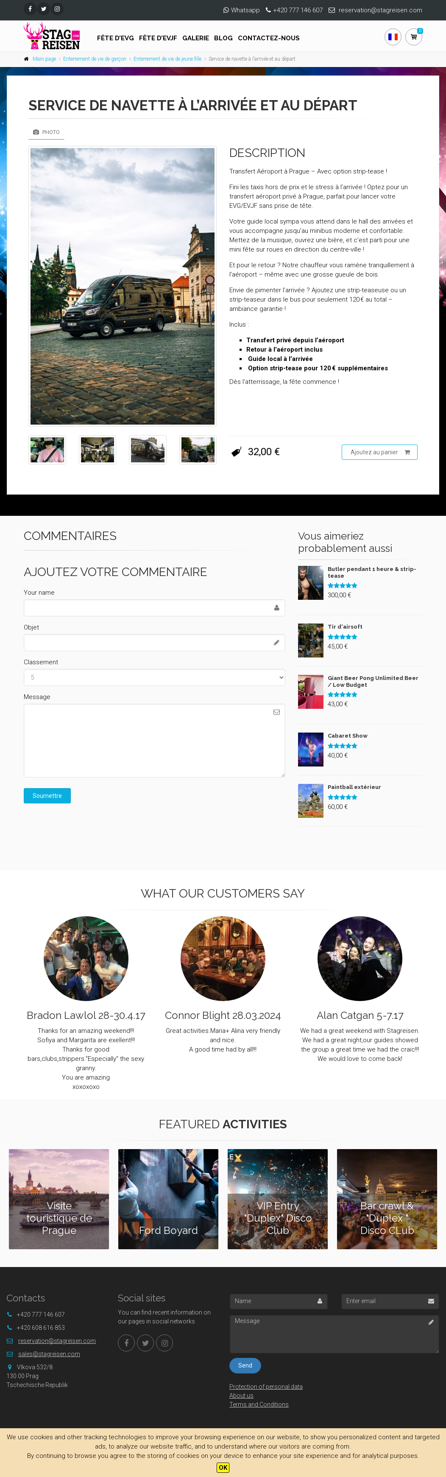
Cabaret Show (348, 736)
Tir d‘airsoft (345, 627)
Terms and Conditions (259, 1404)
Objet (31, 627)
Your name (39, 592)
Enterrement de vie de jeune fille (167, 59)
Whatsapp (245, 10)
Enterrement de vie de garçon (94, 59)
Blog (223, 38)
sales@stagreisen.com (49, 1354)
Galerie (195, 38)
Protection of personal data (266, 1386)
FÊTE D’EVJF (158, 38)
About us (241, 1395)
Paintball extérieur (354, 787)
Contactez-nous (269, 38)
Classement (41, 662)
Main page (44, 59)
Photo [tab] (46, 132)
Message (37, 697)
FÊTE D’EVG (115, 38)
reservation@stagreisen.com (380, 10)
